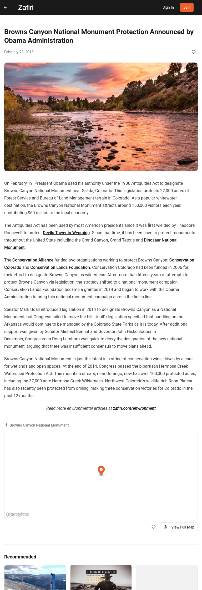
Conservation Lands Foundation (59, 267)
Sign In (168, 7)
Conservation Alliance (32, 260)
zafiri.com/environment (134, 408)
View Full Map (178, 527)
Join (186, 7)
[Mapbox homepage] (17, 514)
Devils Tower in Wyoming (66, 232)
